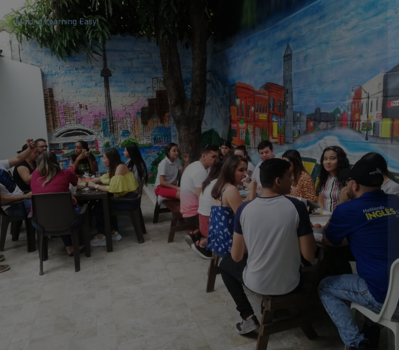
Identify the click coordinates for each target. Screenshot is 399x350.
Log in (296, 233)
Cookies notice (297, 271)
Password (226, 162)
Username (226, 115)
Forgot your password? (349, 206)
